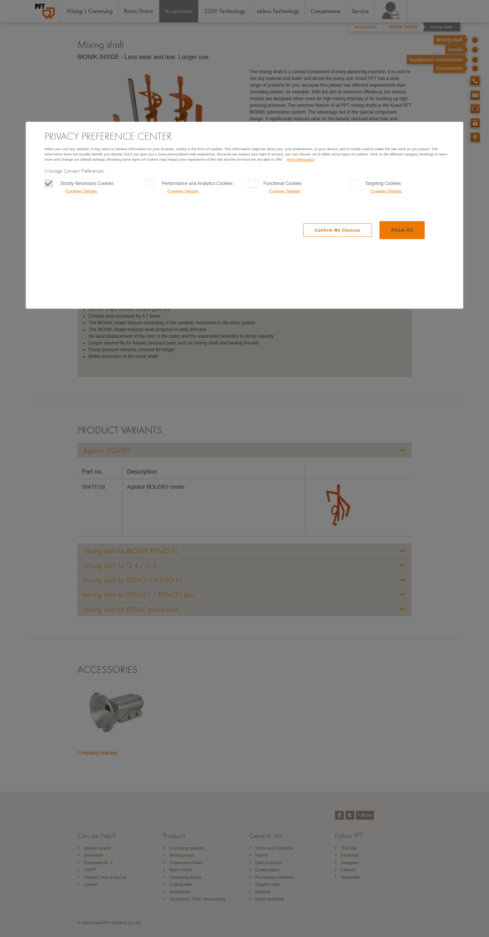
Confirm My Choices (337, 230)
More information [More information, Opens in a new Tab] (301, 159)
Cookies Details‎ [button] (81, 191)
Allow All (402, 230)
